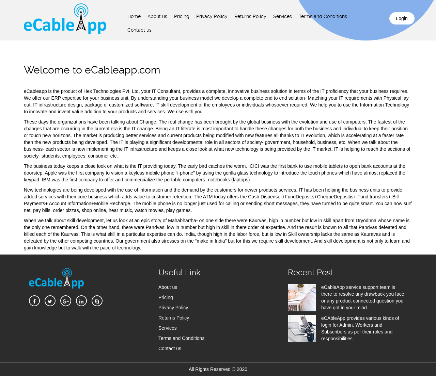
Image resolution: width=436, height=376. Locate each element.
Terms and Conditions (323, 16)
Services (282, 16)
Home (134, 16)
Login (402, 18)
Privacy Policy (212, 16)
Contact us (139, 30)
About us (157, 16)
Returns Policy (250, 16)
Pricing (181, 16)
